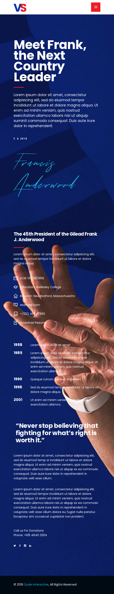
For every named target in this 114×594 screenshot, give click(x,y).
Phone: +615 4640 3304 (30, 535)
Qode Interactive (36, 584)
